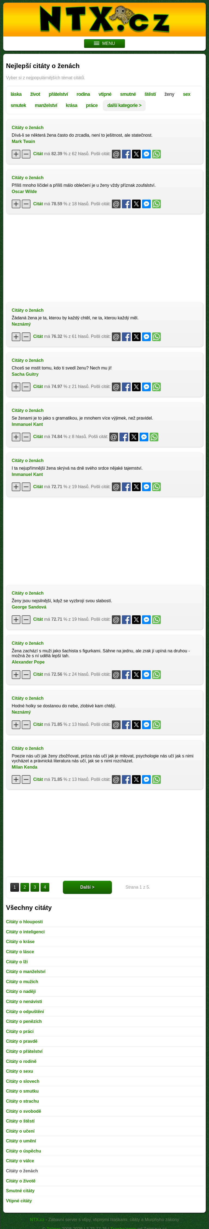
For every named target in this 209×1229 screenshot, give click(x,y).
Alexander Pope (28, 662)
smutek (18, 105)
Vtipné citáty (19, 1201)
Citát (38, 153)
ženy (169, 94)
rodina (83, 94)
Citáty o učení (20, 1131)
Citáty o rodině (21, 1061)
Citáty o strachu (22, 1101)
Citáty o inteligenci (25, 932)
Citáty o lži (17, 961)
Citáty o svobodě (23, 1111)
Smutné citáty (20, 1190)
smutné (128, 94)
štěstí (150, 94)
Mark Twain (23, 141)
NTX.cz (37, 1219)
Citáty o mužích (22, 981)
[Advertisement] (104, 257)
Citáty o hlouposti (24, 921)
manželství (46, 105)
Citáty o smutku (22, 1091)
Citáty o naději (21, 991)
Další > (87, 887)
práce (92, 105)
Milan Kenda (24, 767)
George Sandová (29, 607)
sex (186, 94)
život (35, 94)
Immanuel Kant (27, 424)
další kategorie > (124, 105)
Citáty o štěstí (20, 1121)
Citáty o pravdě (22, 1041)
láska (16, 94)
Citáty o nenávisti (24, 1001)
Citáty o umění (21, 1141)
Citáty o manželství (25, 971)
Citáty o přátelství (24, 1051)
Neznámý (21, 324)
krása (71, 105)
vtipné (105, 94)
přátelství (58, 94)
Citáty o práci (19, 1031)
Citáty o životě (20, 1181)
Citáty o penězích (24, 1021)
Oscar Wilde (24, 191)
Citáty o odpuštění (25, 1011)
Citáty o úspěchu (23, 1151)
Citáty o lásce (20, 951)
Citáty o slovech (22, 1081)
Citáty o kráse (20, 941)
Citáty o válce (20, 1160)
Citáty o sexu (19, 1071)
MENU (104, 43)
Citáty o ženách (28, 127)
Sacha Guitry (25, 374)
